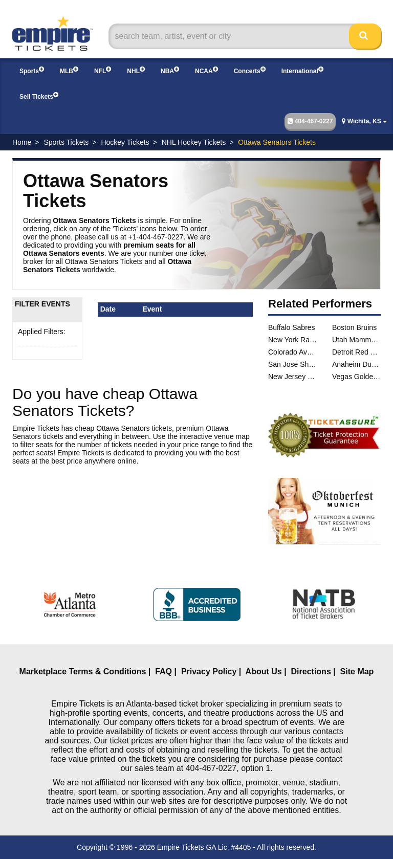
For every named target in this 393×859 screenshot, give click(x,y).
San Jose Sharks (292, 364)
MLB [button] (69, 70)
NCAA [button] (206, 70)
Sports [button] (31, 70)
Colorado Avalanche (292, 352)
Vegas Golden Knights (356, 376)
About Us (264, 671)
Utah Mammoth (356, 340)
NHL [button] (136, 70)
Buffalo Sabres (291, 327)
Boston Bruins (354, 327)
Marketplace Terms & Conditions (82, 671)
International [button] (302, 70)
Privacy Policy (209, 671)
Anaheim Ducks (356, 364)
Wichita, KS (364, 121)
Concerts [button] (250, 70)
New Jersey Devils (292, 376)
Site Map (357, 671)
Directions (311, 671)
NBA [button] (170, 70)
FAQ (163, 671)
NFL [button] (102, 70)
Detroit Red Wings (356, 352)
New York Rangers (292, 340)
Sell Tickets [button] (38, 96)
